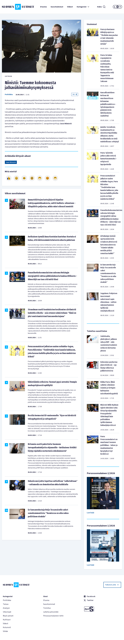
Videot (70, 6)
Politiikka (9, 94)
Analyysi (6, 608)
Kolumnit (7, 627)
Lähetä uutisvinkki (50, 612)
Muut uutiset (8, 615)
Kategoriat (83, 6)
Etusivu (43, 6)
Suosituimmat (57, 6)
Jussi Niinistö (11, 162)
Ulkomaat (7, 612)
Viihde (5, 631)
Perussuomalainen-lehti (53, 615)
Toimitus (47, 608)
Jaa (74, 94)
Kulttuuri (7, 619)
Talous (5, 604)
